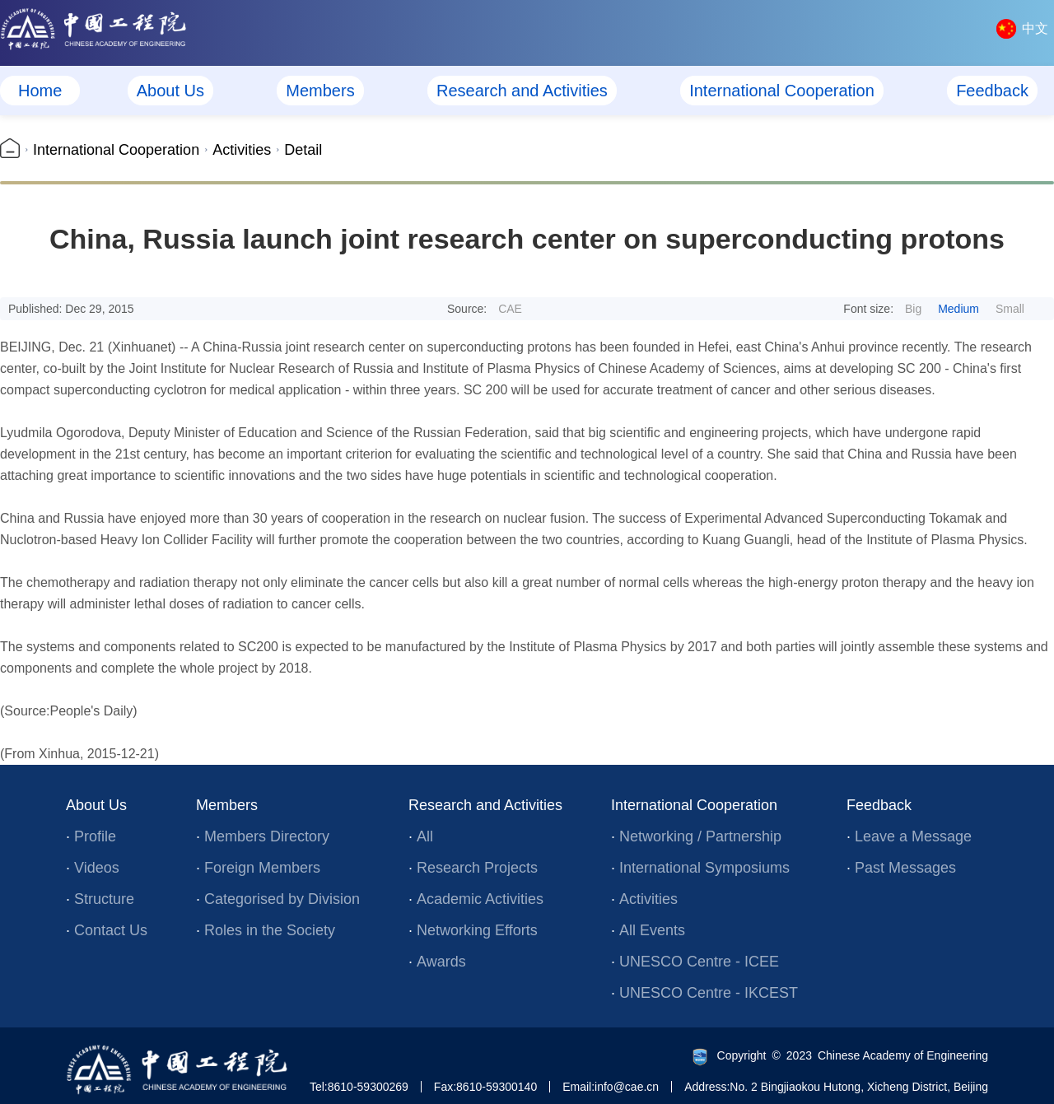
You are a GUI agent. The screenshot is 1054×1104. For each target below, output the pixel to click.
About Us (170, 91)
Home (40, 91)
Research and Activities (522, 91)
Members (320, 91)
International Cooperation (781, 91)
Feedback (992, 91)
